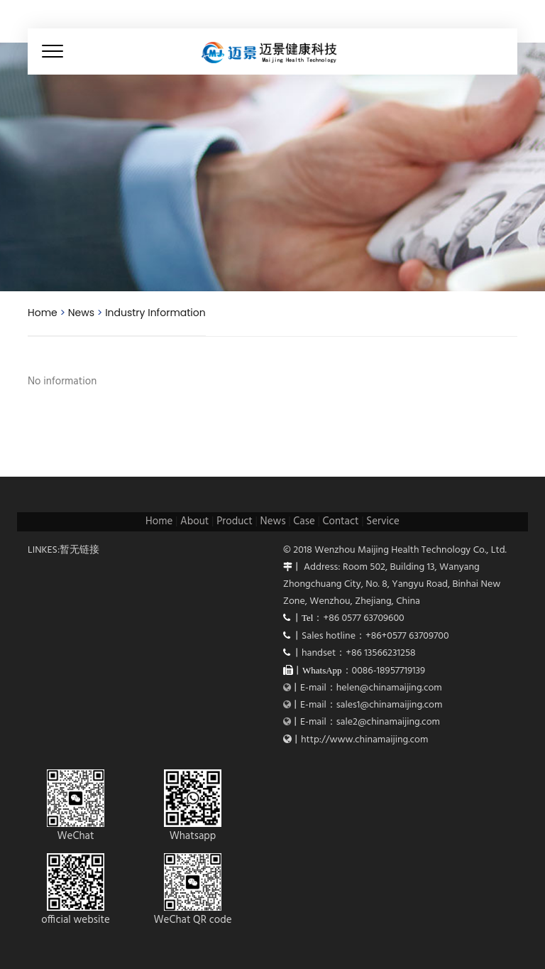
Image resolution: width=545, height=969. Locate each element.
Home (42, 312)
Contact (341, 521)
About (194, 521)
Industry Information (155, 312)
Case (303, 521)
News (81, 312)
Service (383, 521)
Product (234, 521)
